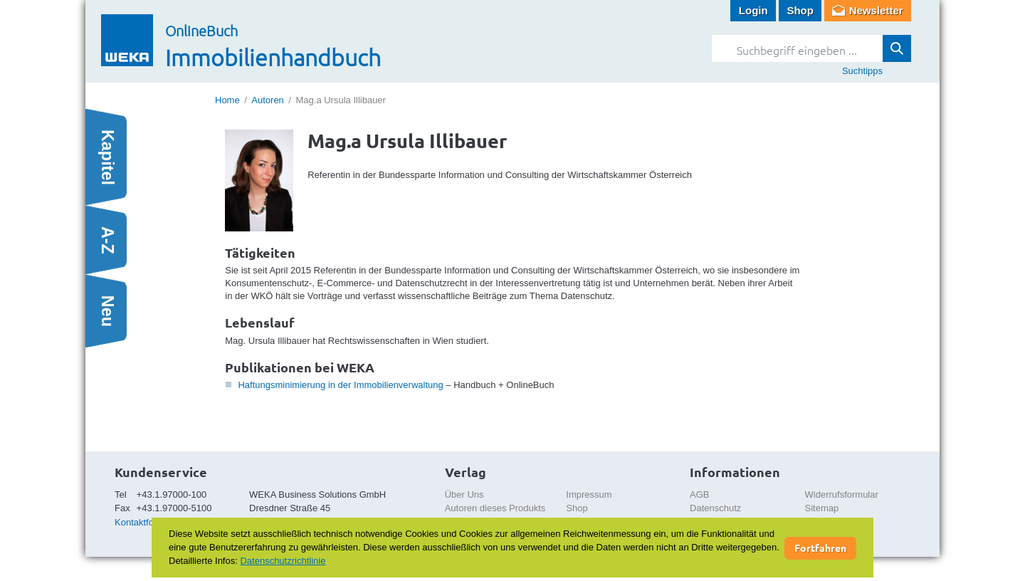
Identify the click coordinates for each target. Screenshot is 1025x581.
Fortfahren (820, 547)
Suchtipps (862, 71)
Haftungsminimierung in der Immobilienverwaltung (340, 385)
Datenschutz (715, 508)
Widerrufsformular (841, 494)
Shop (800, 10)
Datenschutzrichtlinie (282, 560)
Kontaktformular (147, 522)
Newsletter (876, 10)
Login (753, 10)
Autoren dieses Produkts (495, 508)
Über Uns (464, 494)
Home (227, 100)
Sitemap (822, 508)
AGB (699, 494)
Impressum (588, 494)
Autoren (267, 100)
